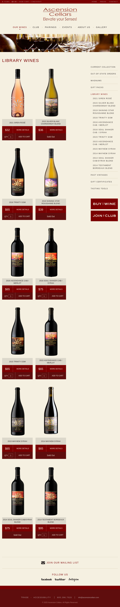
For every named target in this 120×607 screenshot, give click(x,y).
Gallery (101, 27)
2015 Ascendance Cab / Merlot (103, 143)
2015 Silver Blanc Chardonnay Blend (104, 104)
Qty (6, 137)
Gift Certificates (101, 182)
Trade (25, 597)
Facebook (46, 579)
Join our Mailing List (63, 563)
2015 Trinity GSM (103, 137)
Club (36, 27)
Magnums (96, 81)
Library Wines (99, 94)
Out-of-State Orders (103, 74)
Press (103, 2)
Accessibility (42, 597)
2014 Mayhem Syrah (104, 153)
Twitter (60, 579)
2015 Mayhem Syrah (104, 149)
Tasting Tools (99, 189)
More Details (22, 130)
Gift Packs (97, 87)
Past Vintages (99, 175)
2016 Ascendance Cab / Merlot (103, 123)
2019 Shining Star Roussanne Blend (103, 111)
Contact (113, 2)
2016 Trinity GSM (103, 118)
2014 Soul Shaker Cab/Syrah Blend (103, 159)
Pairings (51, 27)
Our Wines (20, 27)
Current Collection (103, 67)
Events (67, 27)
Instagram (73, 579)
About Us (84, 27)
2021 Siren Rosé (102, 98)
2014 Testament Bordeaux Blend (103, 166)
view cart (24, 2)
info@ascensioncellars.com (88, 597)
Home (94, 2)
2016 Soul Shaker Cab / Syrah (103, 131)
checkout (36, 2)
